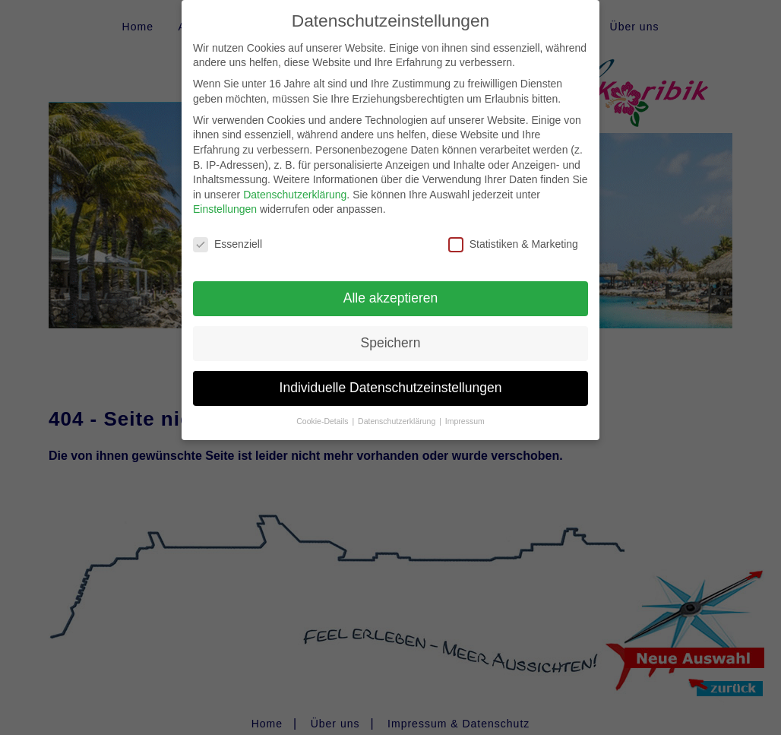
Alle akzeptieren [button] (390, 285)
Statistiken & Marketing (513, 232)
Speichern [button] (391, 329)
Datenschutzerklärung (294, 182)
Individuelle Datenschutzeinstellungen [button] (391, 374)
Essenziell (227, 232)
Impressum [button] (465, 408)
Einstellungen (225, 197)
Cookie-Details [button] (323, 408)
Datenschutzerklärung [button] (398, 408)
